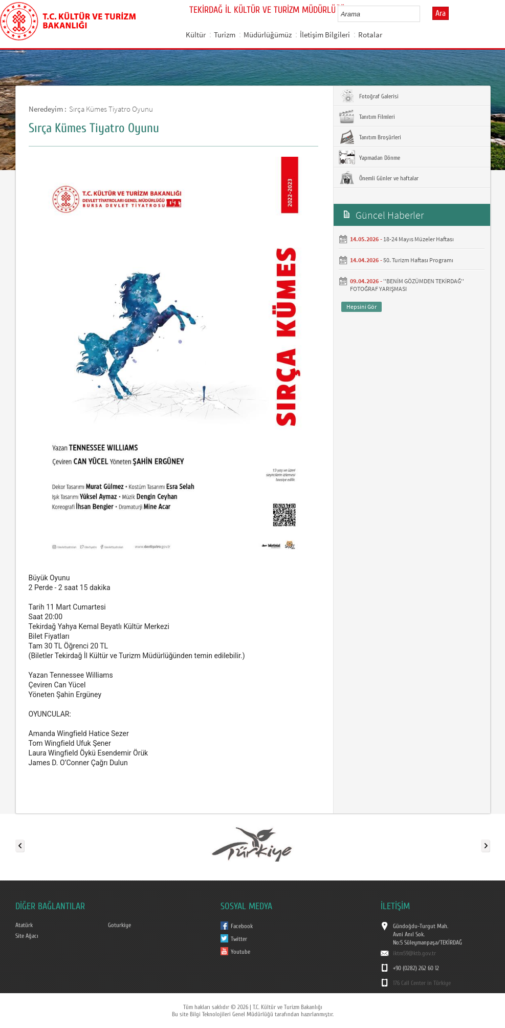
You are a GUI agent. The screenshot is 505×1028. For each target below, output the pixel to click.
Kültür (196, 34)
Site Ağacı (26, 935)
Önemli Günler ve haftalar (379, 178)
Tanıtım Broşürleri (370, 137)
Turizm (224, 34)
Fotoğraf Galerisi (369, 96)
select (423, 13)
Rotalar (370, 34)
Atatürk (24, 925)
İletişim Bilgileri (325, 34)
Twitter (239, 938)
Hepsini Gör (361, 306)
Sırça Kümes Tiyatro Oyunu (111, 109)
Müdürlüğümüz (268, 34)
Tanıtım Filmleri (367, 116)
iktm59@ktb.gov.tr (414, 953)
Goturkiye (119, 925)
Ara (440, 13)
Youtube (240, 951)
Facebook (242, 926)
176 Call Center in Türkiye (422, 983)
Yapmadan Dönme (369, 157)
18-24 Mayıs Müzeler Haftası (418, 239)
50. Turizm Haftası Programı (418, 260)
